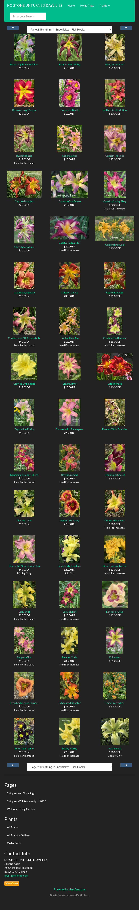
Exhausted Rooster (70, 702)
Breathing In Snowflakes (24, 64)
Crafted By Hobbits (24, 383)
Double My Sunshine (69, 566)
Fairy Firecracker (115, 702)
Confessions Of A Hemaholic (24, 338)
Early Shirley (69, 611)
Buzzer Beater (24, 155)
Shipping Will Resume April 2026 (26, 801)
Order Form (14, 843)
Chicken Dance (69, 292)
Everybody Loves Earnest (24, 702)
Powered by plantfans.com (69, 889)
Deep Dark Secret (115, 474)
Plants (105, 5)
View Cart (11, 883)
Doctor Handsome (114, 520)
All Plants (13, 827)
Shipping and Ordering (20, 793)
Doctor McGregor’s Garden (24, 566)
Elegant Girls (24, 657)
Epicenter (114, 657)
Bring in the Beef (114, 64)
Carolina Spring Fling (114, 201)
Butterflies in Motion (115, 110)
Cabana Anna (69, 155)
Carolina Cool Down (69, 201)
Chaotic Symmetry (24, 292)
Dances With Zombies (114, 429)
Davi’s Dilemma (69, 474)
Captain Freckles (114, 155)
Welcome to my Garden (21, 809)
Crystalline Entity (24, 429)
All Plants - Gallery (18, 835)
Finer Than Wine (24, 748)
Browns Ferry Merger (24, 110)
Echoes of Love (114, 611)
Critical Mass (115, 383)
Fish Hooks (115, 748)
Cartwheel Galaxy (24, 246)
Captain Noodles (24, 201)
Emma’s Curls (69, 657)
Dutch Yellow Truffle (115, 566)
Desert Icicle (24, 520)
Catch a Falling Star (69, 242)
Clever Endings (114, 292)
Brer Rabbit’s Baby (69, 64)
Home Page (87, 5)
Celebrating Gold (115, 244)
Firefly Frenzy (69, 748)
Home (71, 5)
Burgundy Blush (70, 110)
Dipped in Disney (69, 520)
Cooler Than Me (69, 338)
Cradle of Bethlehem (115, 338)
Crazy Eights (69, 383)
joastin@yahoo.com (16, 875)
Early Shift (24, 611)
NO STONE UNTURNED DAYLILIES (34, 5)
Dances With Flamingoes (69, 429)
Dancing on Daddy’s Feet (24, 474)
